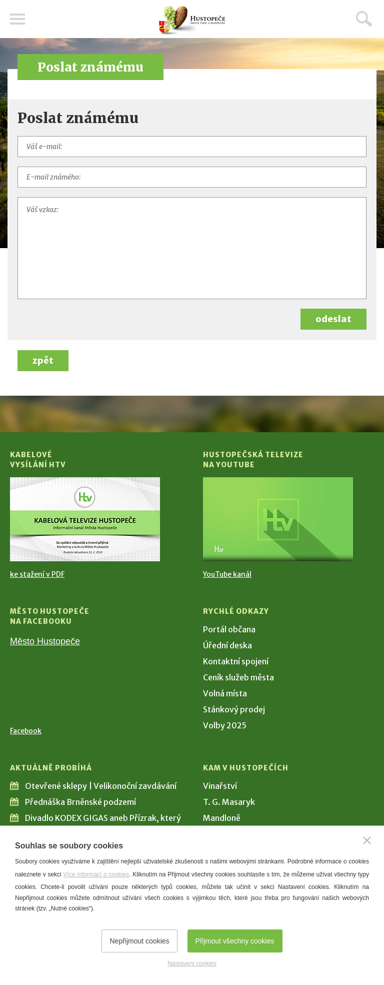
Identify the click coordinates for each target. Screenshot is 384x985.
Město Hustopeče (45, 641)
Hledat (364, 19)
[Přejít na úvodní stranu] (192, 20)
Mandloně (221, 818)
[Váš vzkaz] (192, 248)
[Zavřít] (367, 840)
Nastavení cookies (192, 963)
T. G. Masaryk (229, 802)
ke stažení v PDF (37, 574)
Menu (17, 19)
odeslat (334, 319)
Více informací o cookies (96, 874)
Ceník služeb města (238, 677)
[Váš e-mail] (192, 146)
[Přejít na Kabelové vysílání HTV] (85, 519)
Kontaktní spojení (235, 661)
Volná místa (225, 693)
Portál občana (229, 629)
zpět (43, 360)
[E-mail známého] (192, 177)
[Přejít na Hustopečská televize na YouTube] (278, 519)
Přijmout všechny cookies (235, 941)
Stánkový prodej (234, 709)
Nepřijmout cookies (139, 941)
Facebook (26, 730)
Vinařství (220, 786)
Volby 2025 (224, 725)
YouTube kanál (227, 574)
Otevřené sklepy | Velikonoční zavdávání (100, 786)
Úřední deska (227, 645)
